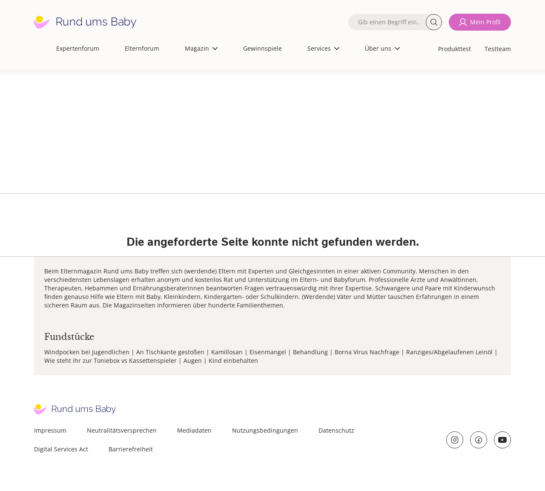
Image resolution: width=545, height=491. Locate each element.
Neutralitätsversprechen (122, 430)
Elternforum (142, 48)
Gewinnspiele (262, 48)
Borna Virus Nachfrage (367, 352)
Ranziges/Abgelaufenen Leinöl (449, 352)
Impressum (50, 430)
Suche (434, 22)
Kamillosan (227, 352)
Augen (193, 360)
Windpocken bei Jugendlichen (86, 352)
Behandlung (310, 352)
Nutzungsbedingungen (265, 430)
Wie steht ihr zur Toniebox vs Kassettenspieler (110, 360)
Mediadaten (194, 430)
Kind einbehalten (233, 360)
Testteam (498, 49)
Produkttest (454, 49)
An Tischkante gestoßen (170, 352)
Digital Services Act (61, 449)
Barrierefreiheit (131, 449)
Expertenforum (77, 48)
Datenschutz (336, 430)
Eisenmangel (268, 352)
